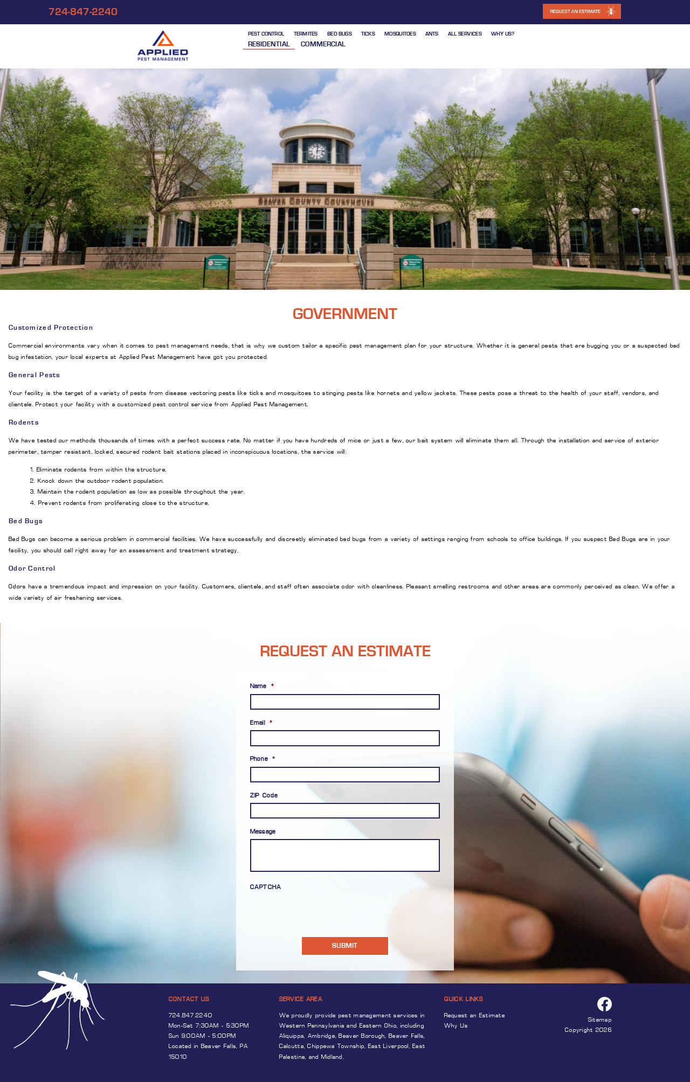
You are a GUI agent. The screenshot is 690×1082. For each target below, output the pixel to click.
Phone (263, 759)
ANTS (431, 34)
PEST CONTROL (266, 34)
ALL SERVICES (464, 34)
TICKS (368, 34)
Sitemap (600, 1020)
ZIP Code (264, 796)
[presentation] (313, 911)
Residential (269, 43)
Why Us (456, 1026)
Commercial (323, 43)
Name (262, 687)
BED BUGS (339, 34)
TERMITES (306, 34)
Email (261, 723)
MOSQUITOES (400, 34)
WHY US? (502, 34)
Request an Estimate (474, 1016)
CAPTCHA (266, 888)
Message (263, 832)
